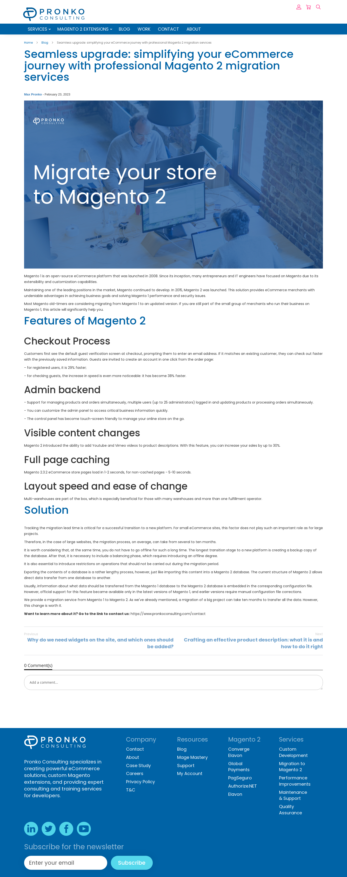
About (194, 29)
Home (28, 42)
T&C (130, 790)
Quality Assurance (290, 809)
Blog (124, 29)
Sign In (298, 7)
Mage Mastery (192, 757)
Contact (168, 29)
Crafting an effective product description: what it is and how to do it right (248, 641)
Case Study (138, 765)
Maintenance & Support (293, 795)
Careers (134, 773)
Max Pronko (33, 94)
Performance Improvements (295, 781)
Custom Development (293, 752)
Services (38, 29)
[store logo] (54, 14)
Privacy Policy (140, 782)
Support (185, 765)
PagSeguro (240, 778)
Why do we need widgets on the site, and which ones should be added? (99, 641)
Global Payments (239, 767)
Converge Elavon (238, 752)
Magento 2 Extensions (83, 29)
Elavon (235, 794)
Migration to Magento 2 (292, 767)
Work (144, 29)
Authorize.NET (242, 786)
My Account (189, 773)
